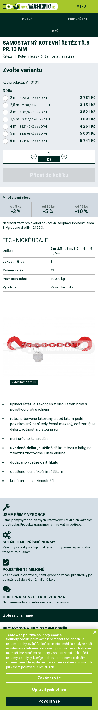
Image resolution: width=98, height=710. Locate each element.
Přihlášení (77, 19)
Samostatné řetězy (59, 56)
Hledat (28, 19)
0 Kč (55, 31)
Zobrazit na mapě (18, 615)
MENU (81, 6)
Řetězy (8, 56)
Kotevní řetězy (28, 56)
